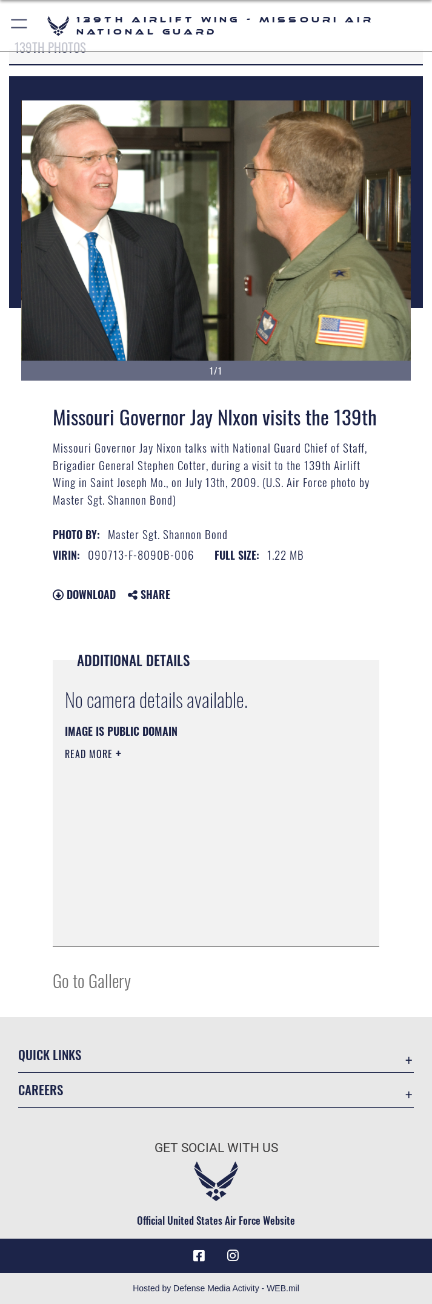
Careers (40, 1089)
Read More (90, 754)
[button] (19, 25)
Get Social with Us (216, 1148)
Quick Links (49, 1054)
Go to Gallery (92, 980)
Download (84, 594)
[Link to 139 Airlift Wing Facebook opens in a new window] (199, 1256)
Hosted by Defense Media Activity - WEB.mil (216, 1288)
